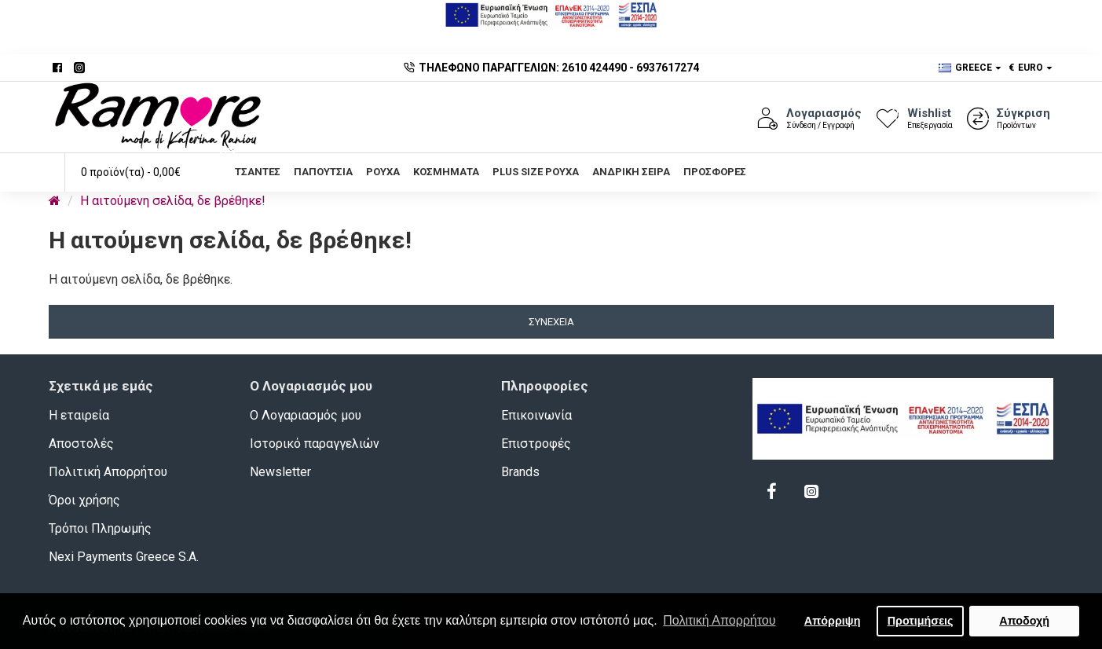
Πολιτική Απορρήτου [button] (719, 620)
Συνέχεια (551, 322)
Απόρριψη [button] (832, 620)
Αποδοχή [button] (1024, 620)
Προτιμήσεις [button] (921, 620)
